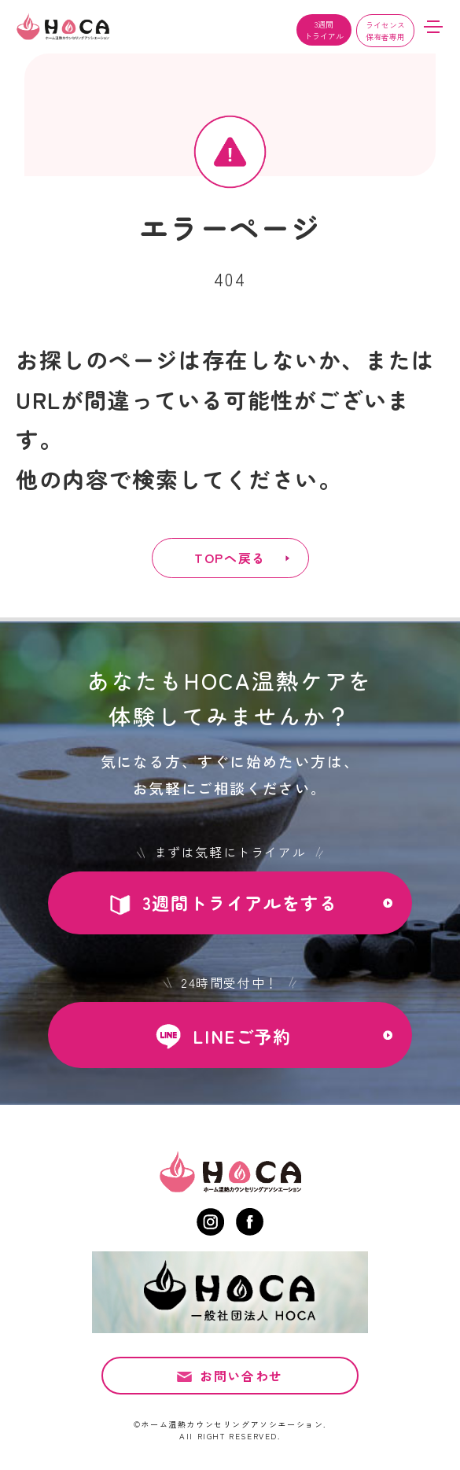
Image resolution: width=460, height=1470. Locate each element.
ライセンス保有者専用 (385, 30)
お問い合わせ (241, 1381)
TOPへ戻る (230, 557)
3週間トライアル (324, 30)
